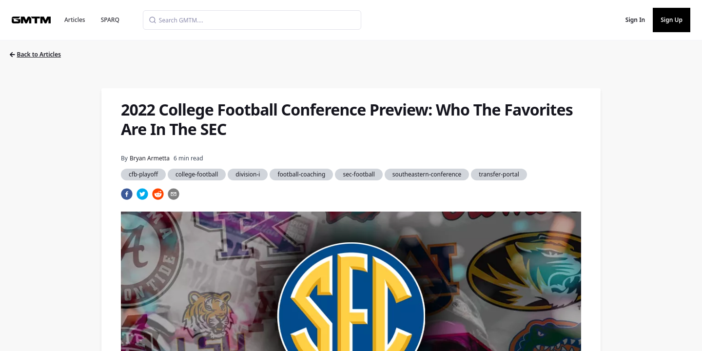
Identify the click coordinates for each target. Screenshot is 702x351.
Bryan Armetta (150, 158)
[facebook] (127, 194)
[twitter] (142, 194)
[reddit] (158, 194)
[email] (173, 194)
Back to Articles (35, 54)
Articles (74, 20)
